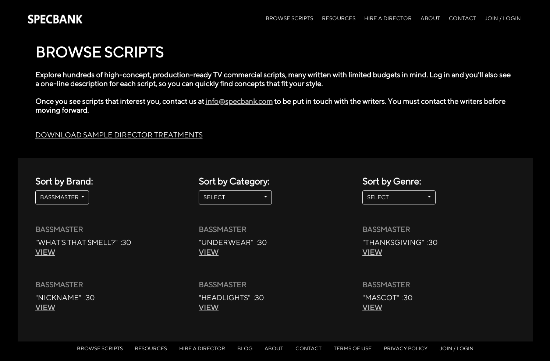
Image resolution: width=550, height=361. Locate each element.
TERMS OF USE (353, 348)
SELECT (233, 197)
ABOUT (430, 18)
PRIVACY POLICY (405, 348)
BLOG (244, 348)
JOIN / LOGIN (503, 18)
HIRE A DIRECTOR (388, 18)
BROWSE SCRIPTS (289, 17)
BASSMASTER (60, 197)
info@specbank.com (239, 101)
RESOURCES (338, 18)
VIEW (45, 252)
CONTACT (462, 18)
